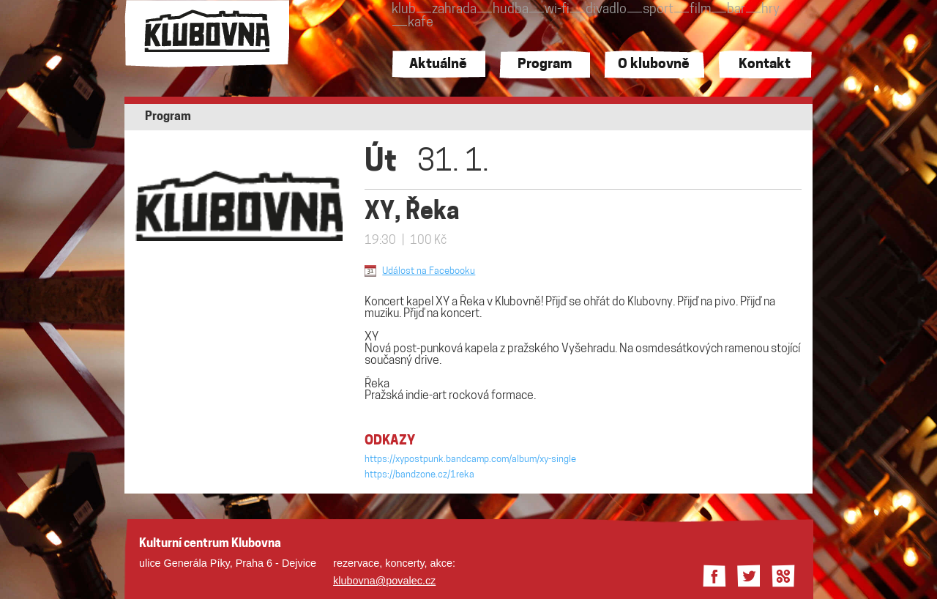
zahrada (454, 10)
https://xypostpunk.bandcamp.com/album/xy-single (470, 459)
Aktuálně (438, 65)
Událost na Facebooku (428, 271)
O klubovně (654, 65)
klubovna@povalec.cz (384, 581)
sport (658, 10)
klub (404, 10)
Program (545, 65)
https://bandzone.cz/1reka (419, 475)
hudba (511, 10)
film (700, 10)
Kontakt (765, 65)
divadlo (606, 10)
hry (770, 10)
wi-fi (557, 10)
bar (736, 10)
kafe (420, 23)
